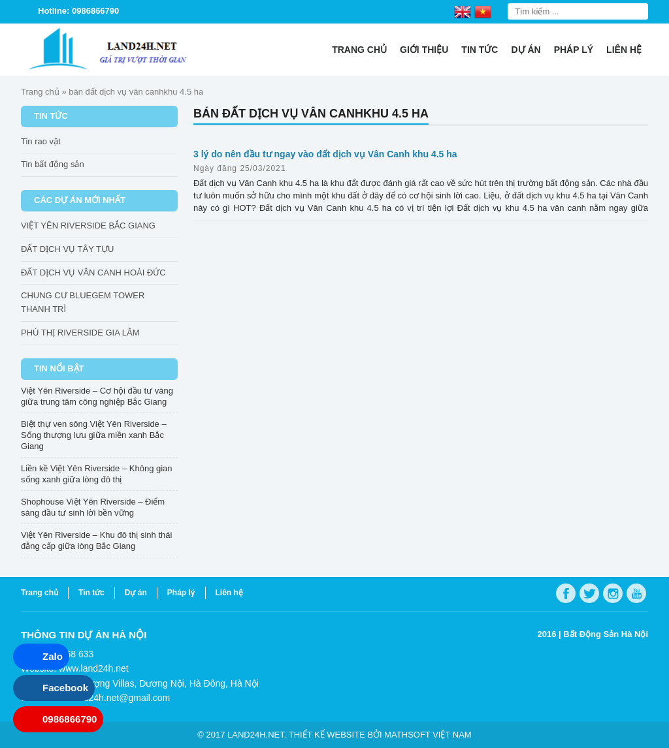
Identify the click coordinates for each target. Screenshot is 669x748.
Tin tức (479, 49)
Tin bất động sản (52, 164)
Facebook (65, 687)
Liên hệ (624, 49)
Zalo (52, 656)
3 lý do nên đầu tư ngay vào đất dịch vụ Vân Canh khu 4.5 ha (325, 154)
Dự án (525, 49)
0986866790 (69, 719)
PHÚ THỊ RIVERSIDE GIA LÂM (80, 332)
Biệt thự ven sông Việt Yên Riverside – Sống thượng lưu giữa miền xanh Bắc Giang (94, 435)
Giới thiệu (424, 49)
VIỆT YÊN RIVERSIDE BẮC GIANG (88, 225)
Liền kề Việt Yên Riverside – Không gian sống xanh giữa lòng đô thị (96, 473)
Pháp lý (573, 49)
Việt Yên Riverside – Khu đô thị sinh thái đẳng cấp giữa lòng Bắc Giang (96, 540)
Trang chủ (359, 49)
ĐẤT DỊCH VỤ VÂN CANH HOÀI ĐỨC (93, 272)
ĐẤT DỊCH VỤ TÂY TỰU (67, 249)
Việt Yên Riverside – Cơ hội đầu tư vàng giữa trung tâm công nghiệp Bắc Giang (97, 396)
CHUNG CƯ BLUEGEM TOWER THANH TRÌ (82, 302)
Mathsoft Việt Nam (427, 735)
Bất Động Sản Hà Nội (605, 634)
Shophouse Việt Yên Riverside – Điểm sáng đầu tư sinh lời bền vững (93, 507)
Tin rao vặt (41, 141)
